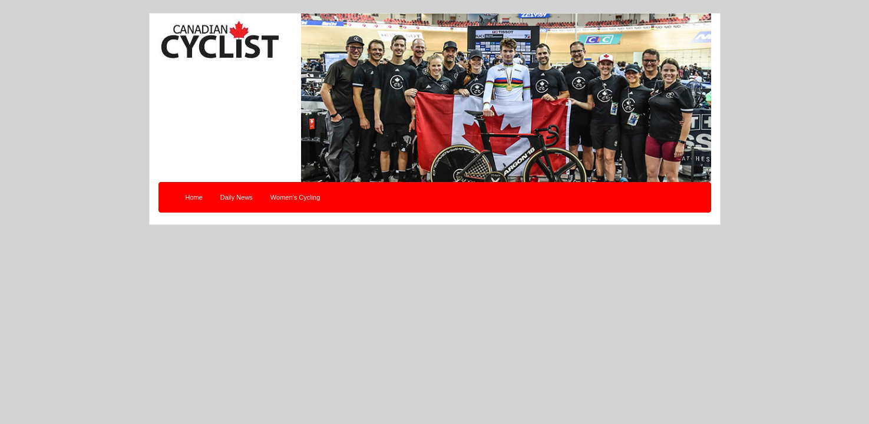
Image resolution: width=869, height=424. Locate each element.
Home (194, 197)
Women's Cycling (295, 197)
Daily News (236, 197)
